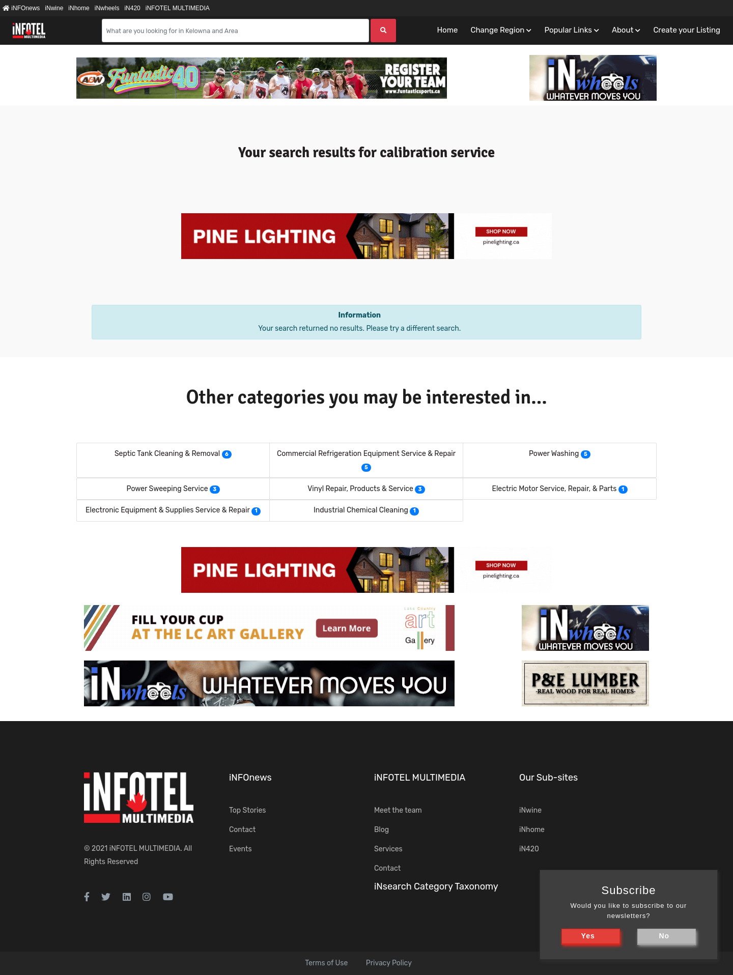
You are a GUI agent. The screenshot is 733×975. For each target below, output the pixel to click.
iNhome (78, 8)
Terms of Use (326, 963)
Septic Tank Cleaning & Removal (167, 453)
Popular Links (567, 30)
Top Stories (247, 810)
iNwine (54, 8)
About (622, 30)
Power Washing (554, 453)
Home (447, 30)
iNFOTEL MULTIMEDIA (178, 8)
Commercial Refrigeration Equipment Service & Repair (366, 453)
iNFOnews (21, 8)
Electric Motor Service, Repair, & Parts (554, 488)
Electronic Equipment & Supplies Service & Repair (168, 510)
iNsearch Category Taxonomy (436, 886)
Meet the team (398, 810)
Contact (242, 829)
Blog (381, 829)
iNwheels (107, 8)
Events (240, 849)
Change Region (497, 30)
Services (388, 849)
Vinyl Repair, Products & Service (360, 488)
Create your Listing (686, 30)
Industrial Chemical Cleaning (361, 510)
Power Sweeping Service (167, 488)
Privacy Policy (389, 963)
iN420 (132, 8)
